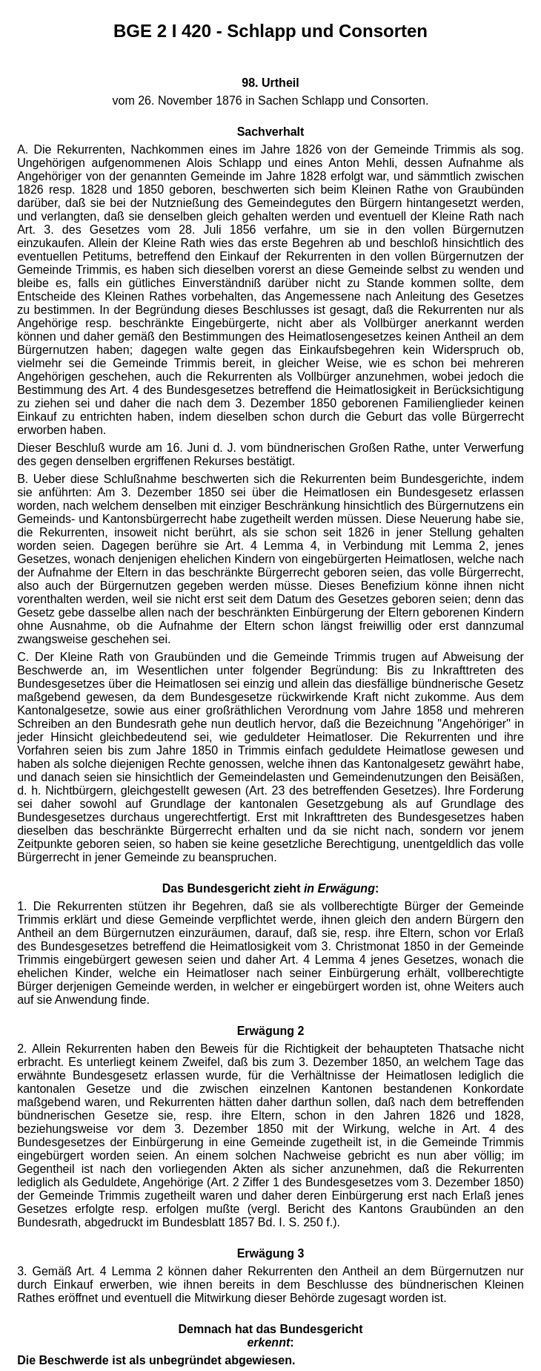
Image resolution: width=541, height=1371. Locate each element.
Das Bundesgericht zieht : (270, 888)
